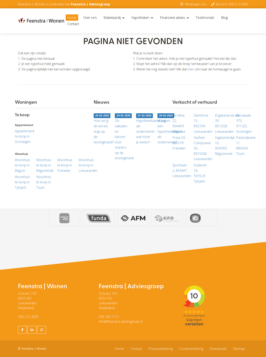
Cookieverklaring (191, 348)
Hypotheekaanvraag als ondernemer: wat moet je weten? (143, 128)
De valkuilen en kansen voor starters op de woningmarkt (122, 136)
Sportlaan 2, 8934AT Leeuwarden (179, 170)
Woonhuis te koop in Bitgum (22, 165)
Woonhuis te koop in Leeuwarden (86, 165)
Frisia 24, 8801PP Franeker (179, 142)
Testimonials (205, 17)
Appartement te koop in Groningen (22, 136)
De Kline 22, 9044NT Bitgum (178, 123)
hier (191, 69)
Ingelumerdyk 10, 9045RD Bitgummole (222, 145)
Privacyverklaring (160, 348)
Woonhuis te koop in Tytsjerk (22, 182)
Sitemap (239, 348)
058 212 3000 (28, 316)
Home (72, 17)
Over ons (90, 17)
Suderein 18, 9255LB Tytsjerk (200, 173)
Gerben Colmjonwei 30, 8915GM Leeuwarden (201, 148)
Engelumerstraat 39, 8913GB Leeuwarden (222, 123)
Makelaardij (114, 17)
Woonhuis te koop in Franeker (64, 165)
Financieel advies (174, 17)
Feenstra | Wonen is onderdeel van (64, 4)
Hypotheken (142, 17)
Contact (73, 24)
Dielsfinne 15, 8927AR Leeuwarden (201, 123)
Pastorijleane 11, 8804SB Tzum (243, 145)
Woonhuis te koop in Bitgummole (43, 165)
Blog (224, 17)
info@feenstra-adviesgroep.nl (120, 321)
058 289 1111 (109, 316)
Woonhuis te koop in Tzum (43, 182)
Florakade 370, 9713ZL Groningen (243, 123)
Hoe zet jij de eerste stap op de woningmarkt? (101, 128)
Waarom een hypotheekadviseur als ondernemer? (165, 128)
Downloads (218, 348)
